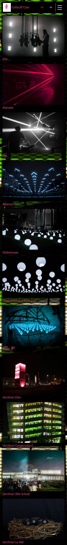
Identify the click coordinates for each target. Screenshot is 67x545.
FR (51, 7)
